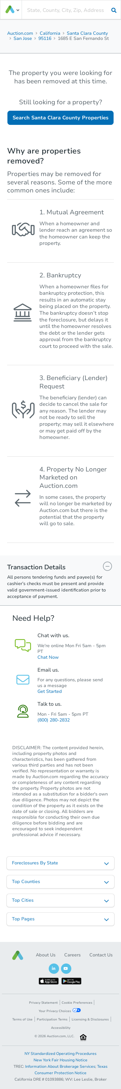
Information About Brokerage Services (60, 1066)
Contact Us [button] (101, 955)
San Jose (23, 38)
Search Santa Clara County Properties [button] (60, 117)
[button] (17, 955)
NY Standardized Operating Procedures (60, 1053)
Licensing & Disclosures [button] (90, 1019)
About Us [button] (45, 955)
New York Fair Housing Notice (60, 1060)
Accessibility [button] (60, 1028)
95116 (44, 38)
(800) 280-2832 (53, 720)
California (50, 33)
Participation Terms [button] (52, 1019)
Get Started (49, 691)
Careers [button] (72, 955)
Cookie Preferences (77, 1003)
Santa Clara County (87, 33)
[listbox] (60, 863)
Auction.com (20, 33)
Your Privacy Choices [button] (60, 1010)
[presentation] (71, 10)
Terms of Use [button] (22, 1019)
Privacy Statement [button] (43, 1003)
